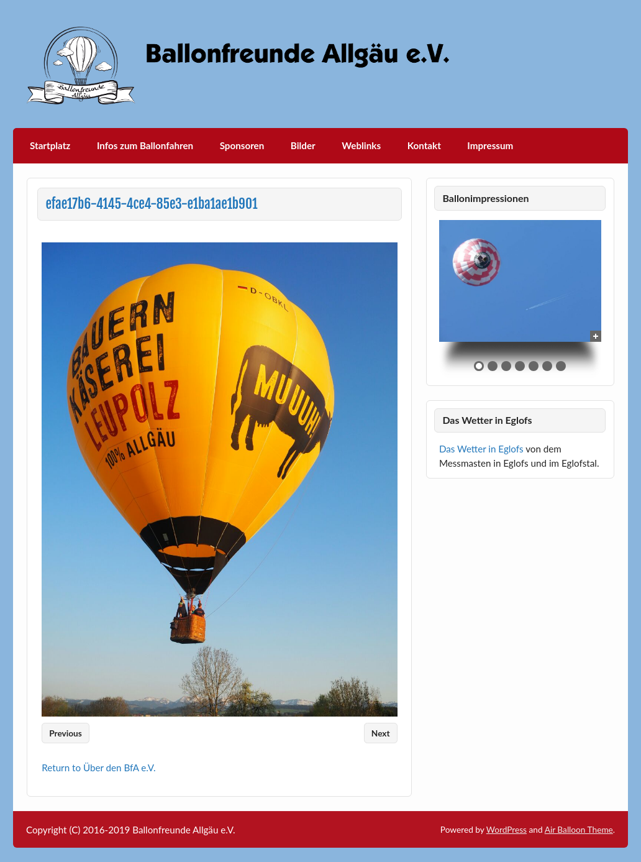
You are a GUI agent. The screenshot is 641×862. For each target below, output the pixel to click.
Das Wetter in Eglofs (481, 448)
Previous (65, 733)
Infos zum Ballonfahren (145, 145)
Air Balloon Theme (579, 829)
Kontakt (424, 145)
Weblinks (361, 145)
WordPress (506, 829)
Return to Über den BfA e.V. (98, 767)
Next (380, 733)
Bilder (303, 145)
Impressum (490, 145)
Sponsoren (242, 145)
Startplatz (50, 145)
